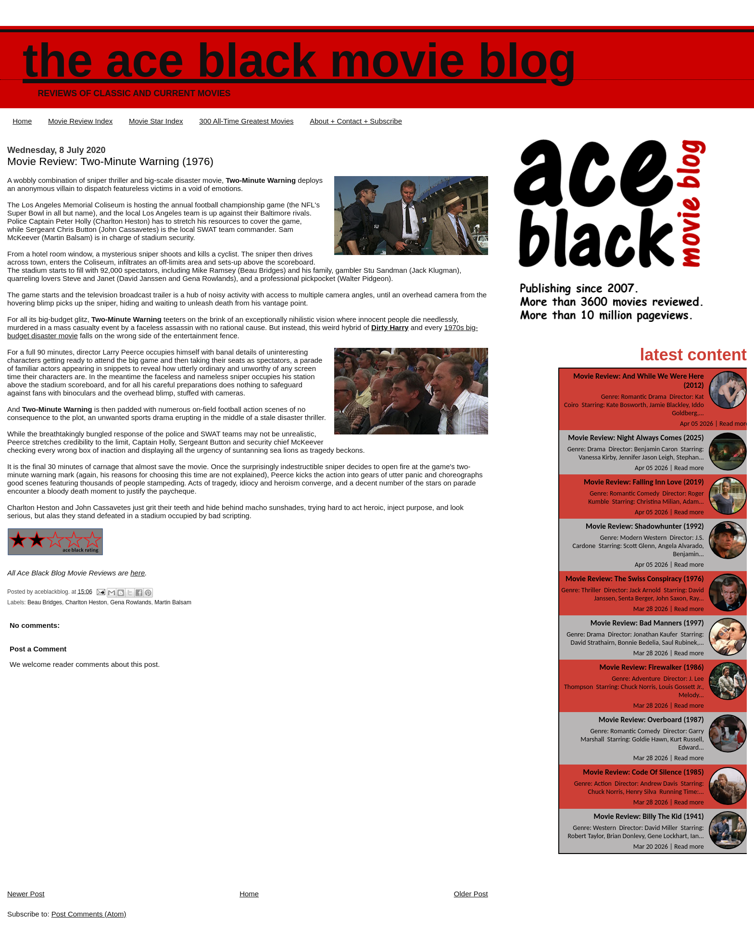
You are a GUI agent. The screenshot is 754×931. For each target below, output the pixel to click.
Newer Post (26, 894)
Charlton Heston (86, 602)
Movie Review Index (80, 121)
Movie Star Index (156, 121)
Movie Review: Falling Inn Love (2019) (644, 481)
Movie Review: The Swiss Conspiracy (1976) (635, 578)
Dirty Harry (390, 327)
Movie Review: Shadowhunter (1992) (645, 526)
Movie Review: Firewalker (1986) (652, 667)
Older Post (471, 894)
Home (22, 121)
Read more (734, 424)
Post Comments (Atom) (88, 914)
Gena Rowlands (130, 602)
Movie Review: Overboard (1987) (651, 719)
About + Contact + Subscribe (356, 121)
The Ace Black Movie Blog (300, 60)
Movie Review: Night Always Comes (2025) (636, 437)
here (137, 573)
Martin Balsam (172, 602)
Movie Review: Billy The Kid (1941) (648, 816)
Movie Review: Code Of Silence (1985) (643, 772)
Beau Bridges (44, 602)
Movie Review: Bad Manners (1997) (647, 622)
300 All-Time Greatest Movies (246, 121)
